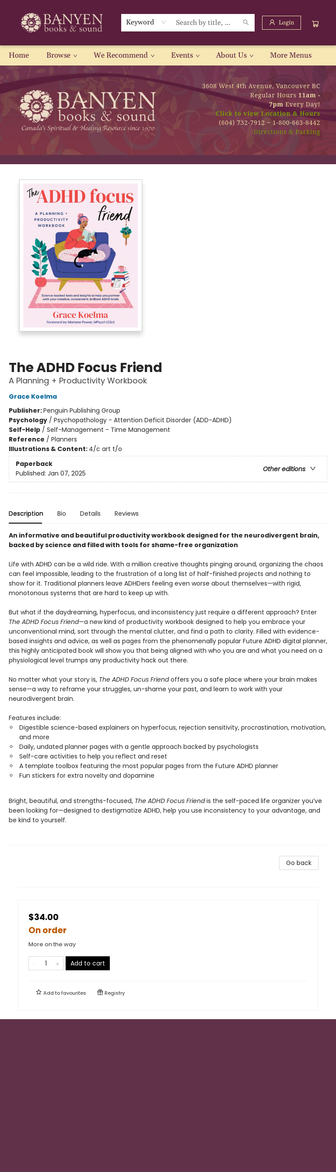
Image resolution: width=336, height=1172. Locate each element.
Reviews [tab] (127, 513)
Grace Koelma (34, 396)
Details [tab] (90, 513)
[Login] (281, 23)
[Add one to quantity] (57, 963)
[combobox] (146, 22)
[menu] (168, 55)
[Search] (246, 22)
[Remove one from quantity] (34, 963)
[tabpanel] (168, 688)
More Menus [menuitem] (291, 55)
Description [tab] (26, 513)
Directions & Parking (287, 132)
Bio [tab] (61, 513)
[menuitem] (19, 55)
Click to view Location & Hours (268, 113)
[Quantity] (46, 963)
